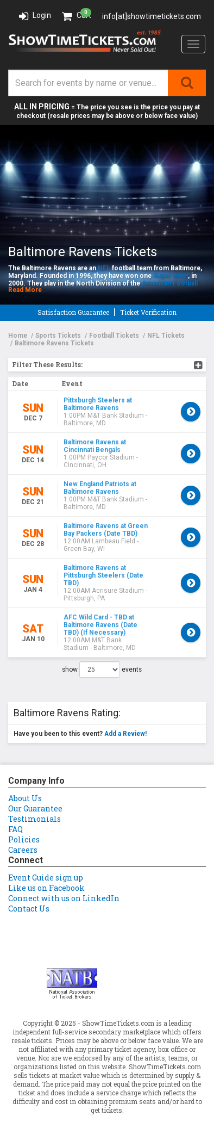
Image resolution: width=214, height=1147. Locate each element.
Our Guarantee (35, 808)
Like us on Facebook (46, 888)
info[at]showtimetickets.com (151, 16)
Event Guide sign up (45, 877)
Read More (25, 290)
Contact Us (28, 908)
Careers (22, 850)
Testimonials (34, 819)
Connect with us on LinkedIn (63, 898)
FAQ (15, 829)
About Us (25, 798)
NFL (104, 268)
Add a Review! (125, 733)
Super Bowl (170, 276)
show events (102, 669)
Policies (24, 839)
